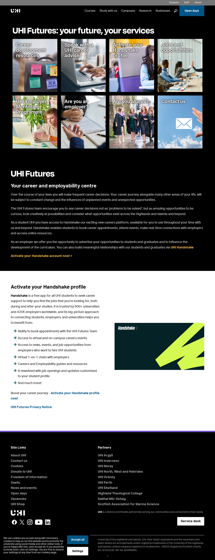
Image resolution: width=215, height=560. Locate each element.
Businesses (163, 10)
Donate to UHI (21, 471)
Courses (90, 10)
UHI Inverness (108, 461)
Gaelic (15, 482)
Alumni (198, 2)
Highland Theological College (120, 493)
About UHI (18, 455)
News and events (24, 488)
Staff (186, 2)
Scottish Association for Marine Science (128, 504)
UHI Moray (105, 466)
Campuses (128, 10)
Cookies (17, 466)
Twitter (22, 522)
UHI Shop (18, 504)
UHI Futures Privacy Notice (31, 407)
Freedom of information (29, 477)
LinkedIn (48, 522)
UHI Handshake (182, 247)
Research (145, 10)
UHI (100, 512)
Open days (192, 10)
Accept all (77, 539)
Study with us (108, 10)
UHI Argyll (105, 455)
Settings (77, 551)
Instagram (29, 522)
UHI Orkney (106, 477)
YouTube (39, 522)
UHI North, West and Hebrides (120, 471)
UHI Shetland (108, 488)
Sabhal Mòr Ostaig (112, 499)
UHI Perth (105, 482)
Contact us (19, 461)
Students (174, 2)
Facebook (14, 522)
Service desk (191, 521)
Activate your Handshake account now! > (41, 256)
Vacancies (18, 499)
